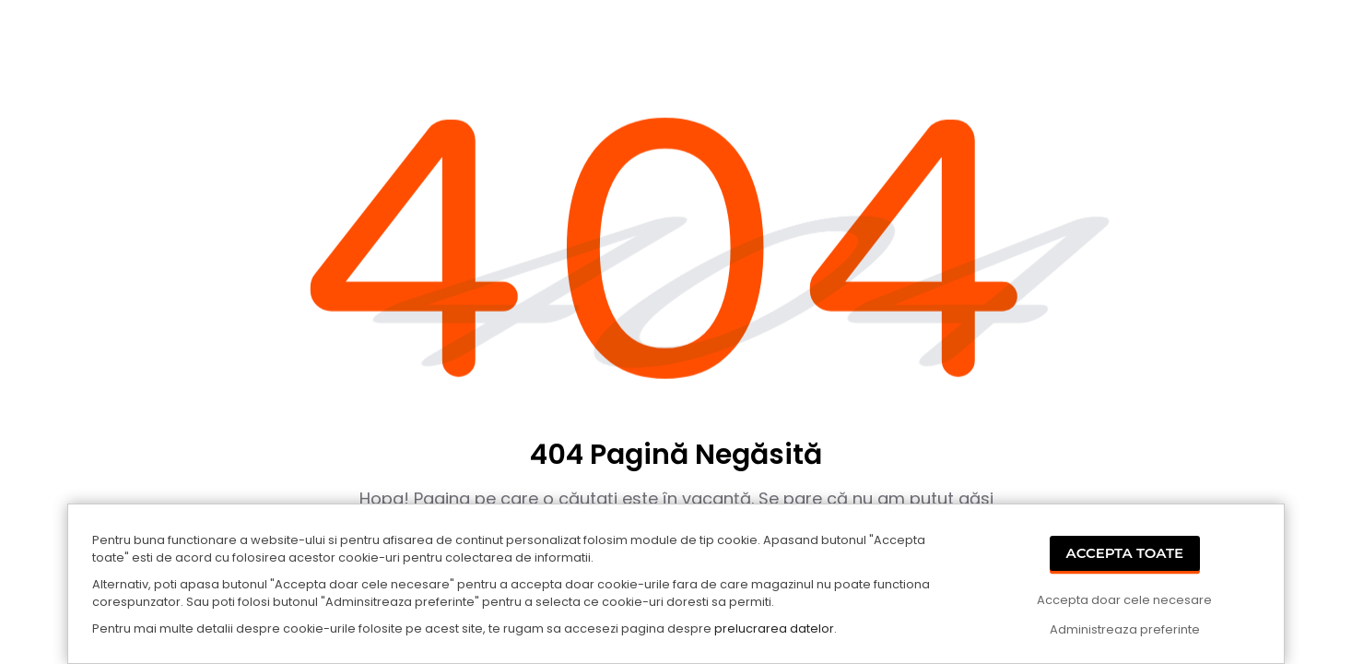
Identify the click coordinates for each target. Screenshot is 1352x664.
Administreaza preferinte (1125, 629)
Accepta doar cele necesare (1124, 600)
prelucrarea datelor (774, 628)
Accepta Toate (1125, 553)
